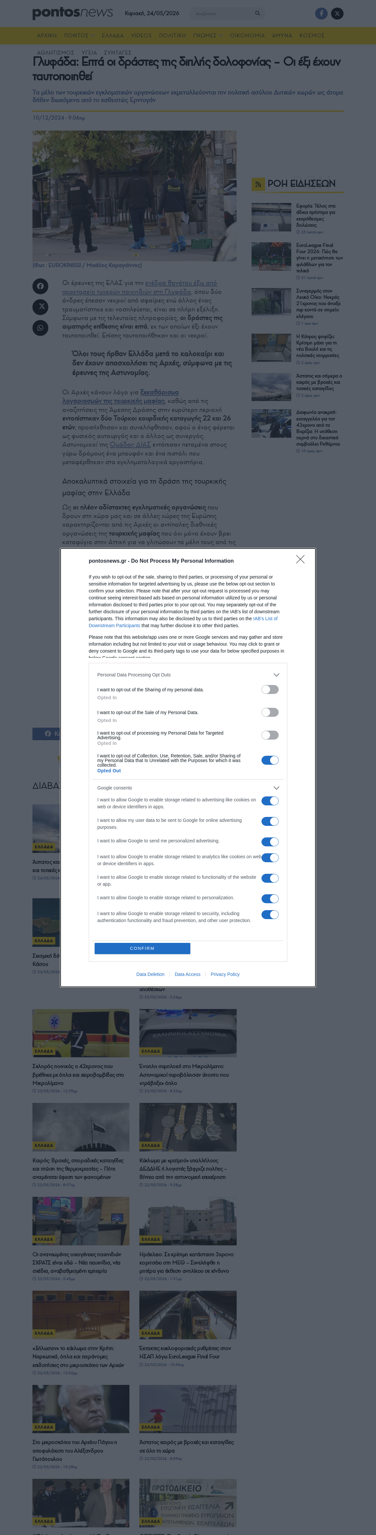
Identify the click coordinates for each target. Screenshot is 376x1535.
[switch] (270, 689)
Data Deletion (150, 974)
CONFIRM (142, 948)
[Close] (302, 561)
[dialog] (188, 767)
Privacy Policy (225, 974)
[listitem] (188, 674)
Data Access (188, 974)
